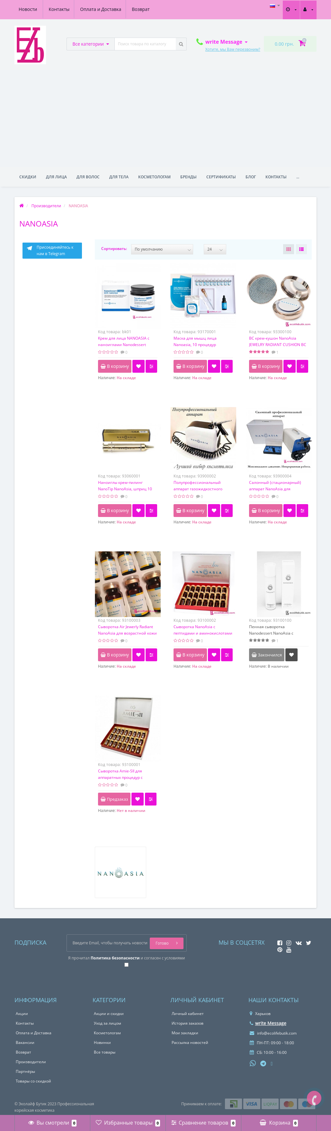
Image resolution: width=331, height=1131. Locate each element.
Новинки (102, 1042)
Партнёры (25, 1071)
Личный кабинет (188, 1013)
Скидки (27, 177)
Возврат (112, 9)
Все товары (104, 1052)
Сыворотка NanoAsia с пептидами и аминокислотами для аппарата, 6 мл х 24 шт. (203, 633)
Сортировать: (114, 248)
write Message (268, 1023)
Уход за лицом (107, 1023)
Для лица (56, 177)
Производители (31, 1061)
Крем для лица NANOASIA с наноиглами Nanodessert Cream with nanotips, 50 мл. (123, 344)
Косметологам (154, 177)
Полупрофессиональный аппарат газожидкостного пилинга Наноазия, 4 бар (198, 489)
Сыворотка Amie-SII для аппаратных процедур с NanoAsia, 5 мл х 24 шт (120, 777)
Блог (251, 177)
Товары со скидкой (33, 1081)
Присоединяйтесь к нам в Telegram (49, 250)
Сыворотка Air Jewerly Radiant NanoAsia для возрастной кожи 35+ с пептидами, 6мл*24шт (127, 633)
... (297, 177)
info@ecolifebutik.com (273, 1033)
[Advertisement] (165, 118)
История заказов (187, 1023)
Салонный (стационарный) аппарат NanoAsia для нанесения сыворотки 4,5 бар (277, 489)
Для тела (119, 177)
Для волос (88, 177)
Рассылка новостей (190, 1042)
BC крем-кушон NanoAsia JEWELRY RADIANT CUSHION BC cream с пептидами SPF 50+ (277, 344)
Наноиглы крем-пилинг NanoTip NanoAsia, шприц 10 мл (125, 489)
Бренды (188, 177)
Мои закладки (185, 1033)
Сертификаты (221, 177)
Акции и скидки (109, 1013)
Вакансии (25, 1042)
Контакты (29, 9)
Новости (142, 9)
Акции (22, 1013)
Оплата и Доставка (71, 9)
